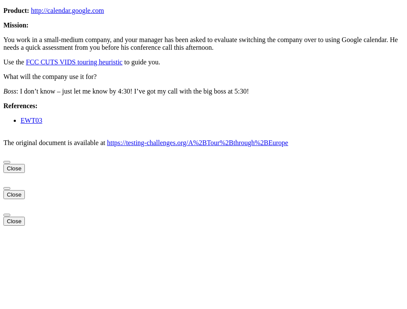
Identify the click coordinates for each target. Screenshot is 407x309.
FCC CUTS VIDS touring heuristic (74, 62)
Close (14, 168)
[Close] (6, 162)
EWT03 (31, 120)
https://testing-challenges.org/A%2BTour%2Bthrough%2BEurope (197, 142)
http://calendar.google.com (67, 10)
